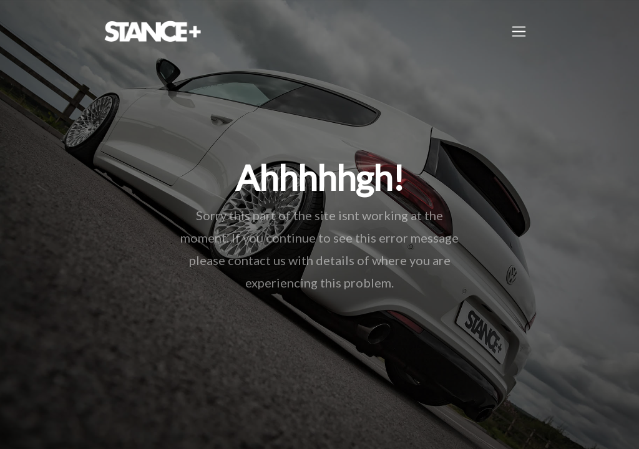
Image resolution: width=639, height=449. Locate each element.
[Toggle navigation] (519, 31)
